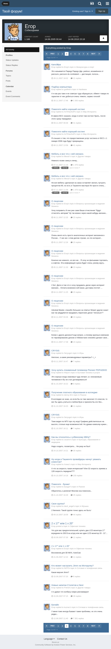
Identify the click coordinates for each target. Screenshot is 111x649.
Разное (83, 395)
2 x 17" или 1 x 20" (62, 523)
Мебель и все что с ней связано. (67, 154)
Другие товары (84, 156)
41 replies (76, 123)
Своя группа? (58, 503)
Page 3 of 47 (52, 57)
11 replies (76, 406)
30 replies (76, 451)
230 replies (76, 475)
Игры (81, 353)
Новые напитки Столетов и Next (67, 585)
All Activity (10, 50)
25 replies (76, 495)
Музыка (85, 506)
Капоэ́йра (56, 64)
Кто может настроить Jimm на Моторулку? (72, 565)
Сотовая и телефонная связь (89, 568)
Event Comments (13, 96)
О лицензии (57, 201)
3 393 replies (77, 101)
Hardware (83, 89)
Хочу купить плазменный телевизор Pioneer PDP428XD (79, 370)
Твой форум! (12, 11)
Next (93, 54)
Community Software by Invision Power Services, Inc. (55, 645)
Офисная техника (77, 526)
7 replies (75, 361)
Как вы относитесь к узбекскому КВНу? (70, 437)
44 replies (76, 515)
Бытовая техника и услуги (88, 373)
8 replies (75, 384)
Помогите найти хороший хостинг (68, 109)
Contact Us (62, 639)
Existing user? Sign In (82, 11)
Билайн (55, 604)
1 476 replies (77, 165)
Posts (8, 81)
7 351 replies (77, 618)
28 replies (76, 596)
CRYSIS (55, 350)
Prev (52, 54)
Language (49, 639)
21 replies (76, 78)
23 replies (76, 217)
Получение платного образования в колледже (74, 392)
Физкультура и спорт (85, 67)
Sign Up (101, 11)
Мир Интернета (89, 112)
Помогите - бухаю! (60, 484)
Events (9, 91)
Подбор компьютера (61, 87)
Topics (8, 76)
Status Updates (12, 60)
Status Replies (12, 65)
